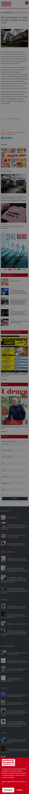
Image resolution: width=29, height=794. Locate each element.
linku (12, 777)
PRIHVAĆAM (8, 790)
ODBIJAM (19, 790)
